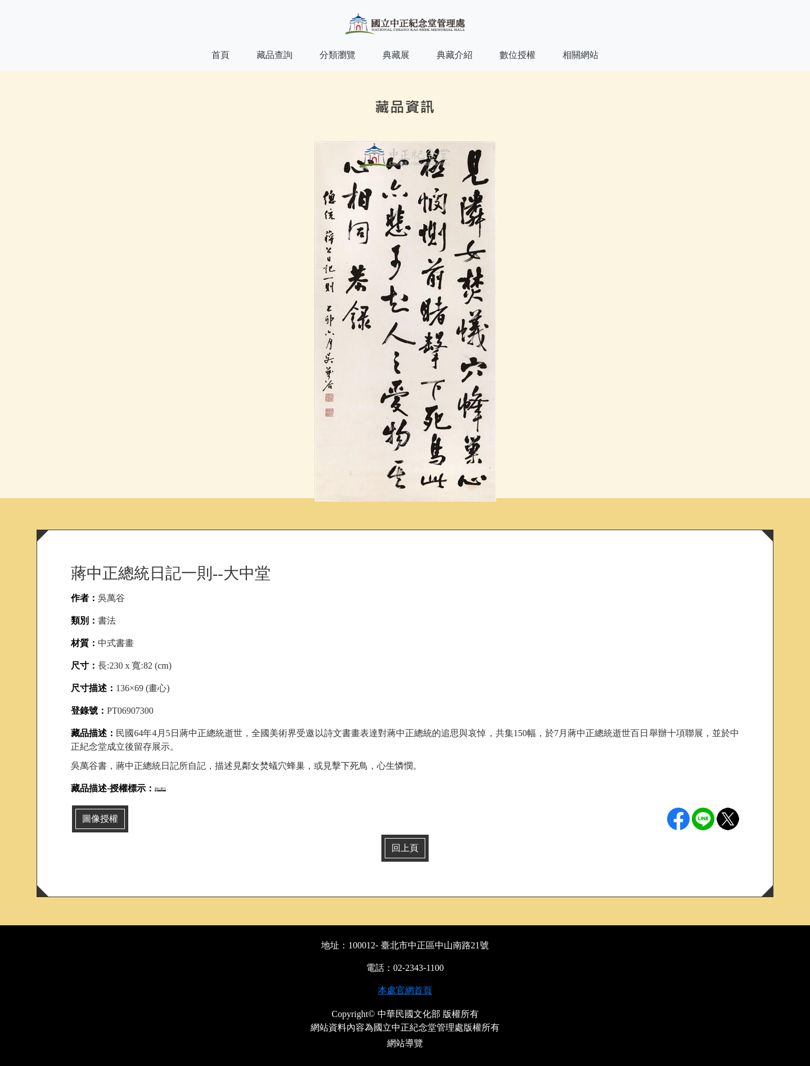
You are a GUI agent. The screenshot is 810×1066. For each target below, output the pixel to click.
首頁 (221, 55)
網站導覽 (405, 1043)
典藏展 (396, 55)
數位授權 (518, 55)
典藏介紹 (454, 55)
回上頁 (405, 848)
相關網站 (580, 55)
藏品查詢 (274, 55)
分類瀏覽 (338, 55)
